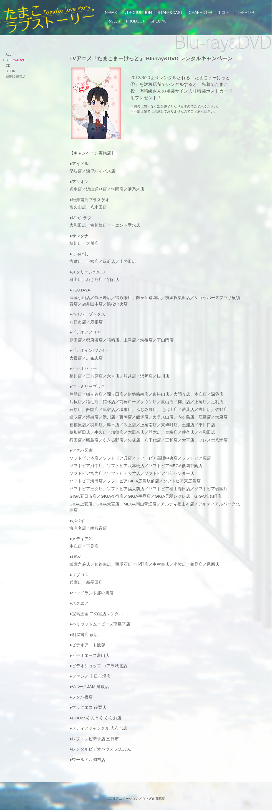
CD (8, 66)
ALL (8, 54)
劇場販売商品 (16, 77)
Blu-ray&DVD (15, 60)
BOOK (10, 71)
